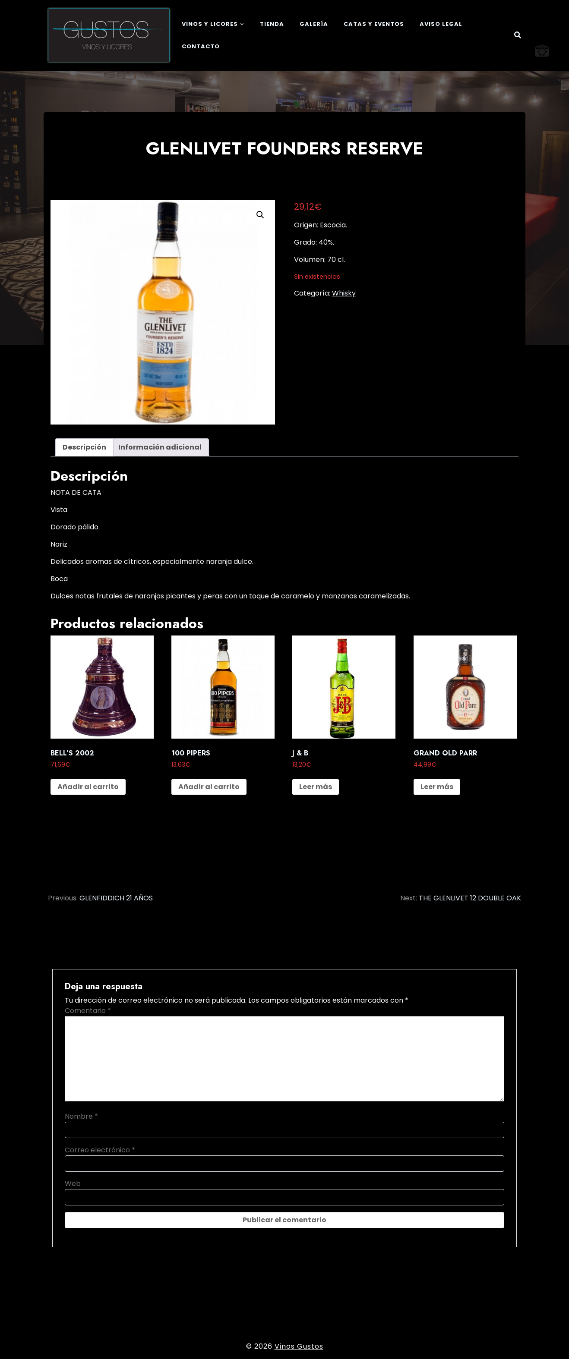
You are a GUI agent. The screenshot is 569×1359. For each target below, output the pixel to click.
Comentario (88, 1011)
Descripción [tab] (84, 447)
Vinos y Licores (210, 24)
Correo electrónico (100, 1150)
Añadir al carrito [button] (88, 787)
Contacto (201, 46)
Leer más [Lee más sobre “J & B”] (315, 787)
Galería (314, 24)
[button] (260, 215)
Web (73, 1184)
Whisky (344, 293)
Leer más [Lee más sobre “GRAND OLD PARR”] (436, 787)
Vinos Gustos (299, 1346)
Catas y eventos (374, 24)
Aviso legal (441, 24)
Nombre (81, 1116)
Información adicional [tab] (160, 447)
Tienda (272, 24)
